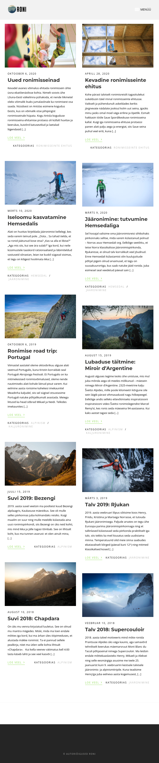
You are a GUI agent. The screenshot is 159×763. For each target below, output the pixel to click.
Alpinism (38, 423)
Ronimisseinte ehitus (54, 146)
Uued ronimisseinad (34, 80)
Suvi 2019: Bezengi (31, 498)
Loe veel (16, 137)
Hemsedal (39, 275)
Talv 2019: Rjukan (107, 505)
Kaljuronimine (21, 426)
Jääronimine (19, 279)
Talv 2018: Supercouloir (114, 629)
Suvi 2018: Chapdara (33, 618)
